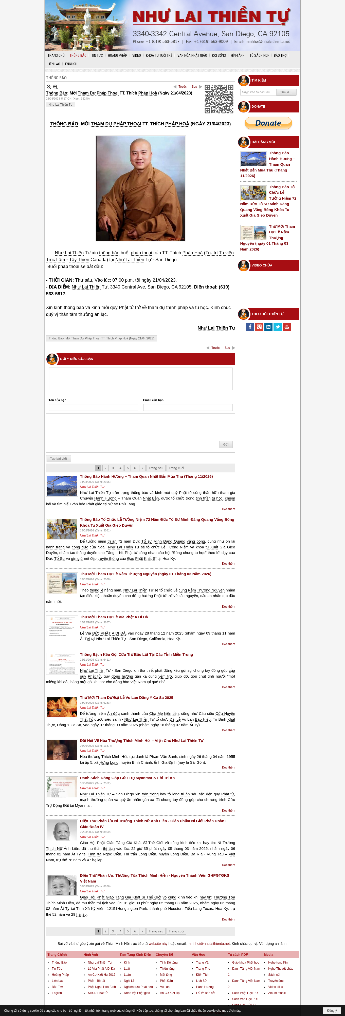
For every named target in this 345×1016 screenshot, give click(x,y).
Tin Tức (57, 968)
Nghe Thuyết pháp (280, 968)
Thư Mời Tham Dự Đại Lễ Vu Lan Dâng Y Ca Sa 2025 (126, 697)
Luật (127, 968)
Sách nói (274, 974)
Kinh (127, 962)
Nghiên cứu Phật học (138, 987)
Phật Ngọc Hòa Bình (102, 987)
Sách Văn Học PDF (245, 999)
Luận (127, 974)
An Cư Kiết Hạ (170, 993)
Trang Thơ (203, 968)
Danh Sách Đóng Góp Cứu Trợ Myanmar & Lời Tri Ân (127, 778)
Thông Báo (59, 962)
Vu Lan (165, 987)
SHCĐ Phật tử (97, 993)
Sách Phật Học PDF (246, 993)
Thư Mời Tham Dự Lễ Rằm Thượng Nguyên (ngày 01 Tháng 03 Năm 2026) (145, 574)
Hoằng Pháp (60, 974)
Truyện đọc (275, 981)
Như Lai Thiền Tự (61, 104)
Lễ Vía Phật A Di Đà (101, 968)
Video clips (275, 987)
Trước (182, 86)
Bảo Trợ (57, 987)
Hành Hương (205, 987)
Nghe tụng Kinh (278, 962)
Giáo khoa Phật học (245, 962)
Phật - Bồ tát (96, 981)
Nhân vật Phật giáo (137, 993)
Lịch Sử (201, 981)
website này (158, 944)
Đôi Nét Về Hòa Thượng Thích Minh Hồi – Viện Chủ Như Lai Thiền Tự (142, 740)
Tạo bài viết (58, 459)
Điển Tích (202, 974)
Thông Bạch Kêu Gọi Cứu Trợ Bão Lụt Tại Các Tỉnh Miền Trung (136, 654)
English (57, 993)
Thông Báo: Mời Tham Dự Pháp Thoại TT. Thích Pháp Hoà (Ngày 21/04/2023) (101, 338)
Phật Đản (166, 981)
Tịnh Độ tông (168, 962)
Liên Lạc (58, 981)
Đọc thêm (228, 509)
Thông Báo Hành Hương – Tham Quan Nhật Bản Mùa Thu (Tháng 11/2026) (146, 476)
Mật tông (166, 974)
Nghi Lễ (129, 981)
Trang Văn (203, 962)
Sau (194, 86)
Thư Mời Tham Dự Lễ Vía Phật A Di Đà (114, 617)
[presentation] (87, 426)
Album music (277, 993)
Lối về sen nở (205, 993)
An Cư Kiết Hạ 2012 (101, 974)
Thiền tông (167, 968)
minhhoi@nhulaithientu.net (209, 944)
